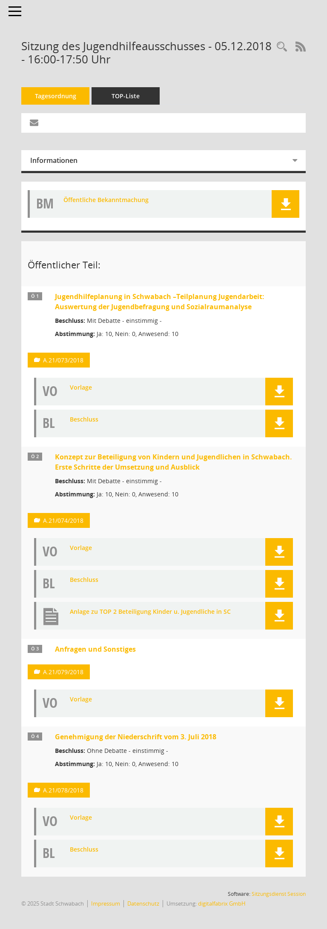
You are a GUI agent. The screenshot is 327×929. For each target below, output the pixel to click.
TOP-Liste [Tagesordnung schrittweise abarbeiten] (126, 96)
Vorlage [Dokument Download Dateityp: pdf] (81, 387)
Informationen (53, 160)
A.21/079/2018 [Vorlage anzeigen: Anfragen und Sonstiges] (63, 672)
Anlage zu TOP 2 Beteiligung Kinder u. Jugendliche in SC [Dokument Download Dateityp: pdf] (150, 612)
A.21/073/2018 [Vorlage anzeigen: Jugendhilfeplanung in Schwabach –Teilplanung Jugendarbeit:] (63, 360)
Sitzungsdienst (279, 894)
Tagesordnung (55, 96)
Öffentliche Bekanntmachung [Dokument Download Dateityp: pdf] (106, 200)
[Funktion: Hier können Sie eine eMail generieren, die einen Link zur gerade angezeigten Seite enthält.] (34, 123)
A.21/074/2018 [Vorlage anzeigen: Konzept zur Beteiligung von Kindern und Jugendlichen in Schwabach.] (63, 520)
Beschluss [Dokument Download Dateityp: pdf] (84, 419)
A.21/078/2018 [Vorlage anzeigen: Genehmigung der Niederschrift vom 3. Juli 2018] (63, 790)
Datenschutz (143, 903)
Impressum (105, 903)
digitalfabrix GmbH (222, 903)
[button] (285, 204)
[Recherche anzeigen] (281, 47)
